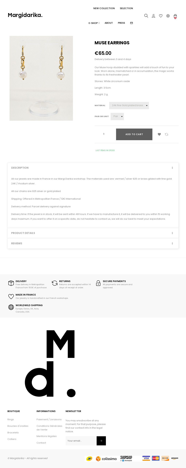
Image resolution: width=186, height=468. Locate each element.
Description (20, 167)
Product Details (23, 233)
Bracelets (13, 432)
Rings (10, 419)
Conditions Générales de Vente (49, 427)
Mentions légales (47, 436)
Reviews (16, 243)
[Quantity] (104, 134)
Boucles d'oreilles (17, 426)
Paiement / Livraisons (49, 419)
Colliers (11, 439)
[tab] (93, 168)
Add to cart (134, 134)
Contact (41, 442)
